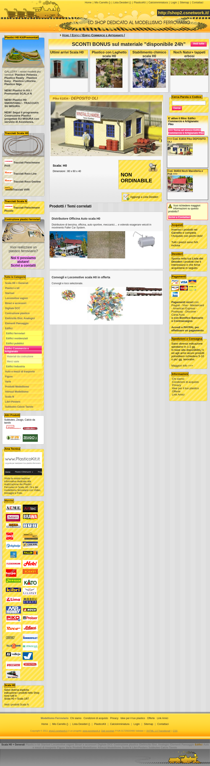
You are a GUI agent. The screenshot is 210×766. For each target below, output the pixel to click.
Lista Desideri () (122, 2)
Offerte (176, 391)
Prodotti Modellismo (17, 386)
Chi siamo (178, 378)
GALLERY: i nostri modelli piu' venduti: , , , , (22, 78)
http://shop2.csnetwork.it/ (183, 12)
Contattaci (197, 2)
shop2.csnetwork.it (58, 731)
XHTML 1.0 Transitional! (158, 731)
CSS (175, 731)
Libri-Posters (12, 401)
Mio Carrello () (102, 2)
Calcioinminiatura (158, 2)
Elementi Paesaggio (17, 323)
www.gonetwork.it (91, 731)
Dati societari (107, 731)
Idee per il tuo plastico (185, 388)
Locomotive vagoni (16, 298)
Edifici (9, 328)
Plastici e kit (12, 288)
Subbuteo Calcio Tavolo (19, 406)
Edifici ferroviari (15, 333)
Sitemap (184, 2)
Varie (8, 381)
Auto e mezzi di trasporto (20, 371)
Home (88, 2)
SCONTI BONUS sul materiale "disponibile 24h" (129, 44)
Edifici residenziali (17, 338)
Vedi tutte (198, 43)
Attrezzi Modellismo (17, 391)
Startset (9, 293)
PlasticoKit (140, 2)
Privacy (176, 385)
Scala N (9, 396)
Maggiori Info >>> (182, 365)
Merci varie (13, 361)
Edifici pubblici (15, 343)
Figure (9, 376)
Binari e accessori (15, 303)
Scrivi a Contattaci (179, 217)
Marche (9, 500)
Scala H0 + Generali (16, 283)
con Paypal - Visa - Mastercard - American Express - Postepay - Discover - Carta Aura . (187, 308)
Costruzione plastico (17, 313)
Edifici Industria (15, 366)
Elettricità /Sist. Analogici (20, 318)
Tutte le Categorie (15, 277)
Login (174, 2)
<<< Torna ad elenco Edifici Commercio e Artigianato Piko (186, 132)
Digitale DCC (12, 308)
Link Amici (178, 394)
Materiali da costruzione (20, 356)
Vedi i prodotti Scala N (16, 704)
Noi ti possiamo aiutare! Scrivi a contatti (23, 261)
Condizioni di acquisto (185, 382)
